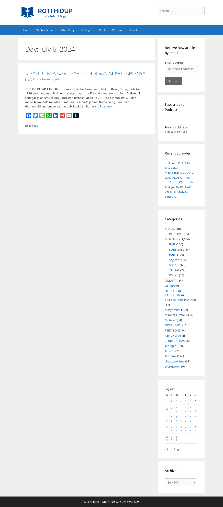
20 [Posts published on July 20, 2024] (190, 418)
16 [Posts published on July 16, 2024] (171, 418)
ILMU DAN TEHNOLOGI (180, 300)
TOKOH (170, 351)
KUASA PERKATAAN (178, 163)
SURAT (173, 265)
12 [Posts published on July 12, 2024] (185, 409)
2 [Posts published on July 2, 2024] (171, 401)
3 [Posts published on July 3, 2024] (176, 401)
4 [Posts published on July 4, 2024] (181, 401)
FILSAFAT (171, 280)
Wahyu (174, 275)
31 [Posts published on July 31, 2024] (176, 438)
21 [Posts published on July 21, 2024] (195, 418)
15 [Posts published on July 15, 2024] (167, 418)
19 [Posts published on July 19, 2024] (185, 418)
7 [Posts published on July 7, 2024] (195, 401)
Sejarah (174, 260)
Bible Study (67, 30)
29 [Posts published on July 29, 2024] (167, 438)
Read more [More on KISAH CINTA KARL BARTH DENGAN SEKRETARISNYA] (107, 106)
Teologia (86, 30)
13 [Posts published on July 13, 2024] (190, 409)
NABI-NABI (176, 249)
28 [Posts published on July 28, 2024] (195, 428)
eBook (101, 30)
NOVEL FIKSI (173, 325)
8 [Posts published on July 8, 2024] (167, 409)
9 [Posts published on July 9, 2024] (171, 409)
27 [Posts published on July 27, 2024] (190, 428)
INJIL (172, 244)
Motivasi (170, 320)
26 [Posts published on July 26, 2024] (185, 428)
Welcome (117, 30)
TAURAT (174, 270)
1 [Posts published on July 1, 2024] (167, 401)
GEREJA (170, 286)
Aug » (177, 449)
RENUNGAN (173, 335)
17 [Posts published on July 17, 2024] (176, 418)
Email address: (174, 62)
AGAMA (170, 229)
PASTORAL (176, 234)
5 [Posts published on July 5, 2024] (185, 401)
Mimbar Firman (45, 30)
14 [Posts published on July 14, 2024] (195, 409)
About (133, 30)
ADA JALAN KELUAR (178, 187)
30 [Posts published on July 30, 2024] (171, 438)
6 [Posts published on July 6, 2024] (190, 401)
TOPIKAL (170, 356)
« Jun (168, 449)
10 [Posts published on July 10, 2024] (176, 409)
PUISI (173, 255)
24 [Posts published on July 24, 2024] (176, 428)
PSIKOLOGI (172, 330)
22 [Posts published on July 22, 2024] (167, 428)
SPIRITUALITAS (175, 341)
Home (25, 30)
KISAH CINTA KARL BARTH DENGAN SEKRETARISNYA (85, 73)
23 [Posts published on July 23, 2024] (171, 428)
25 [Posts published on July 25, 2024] (181, 428)
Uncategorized (175, 361)
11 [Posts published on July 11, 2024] (181, 409)
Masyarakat (172, 310)
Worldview (172, 366)
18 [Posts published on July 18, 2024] (181, 418)
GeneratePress (130, 501)
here (184, 132)
